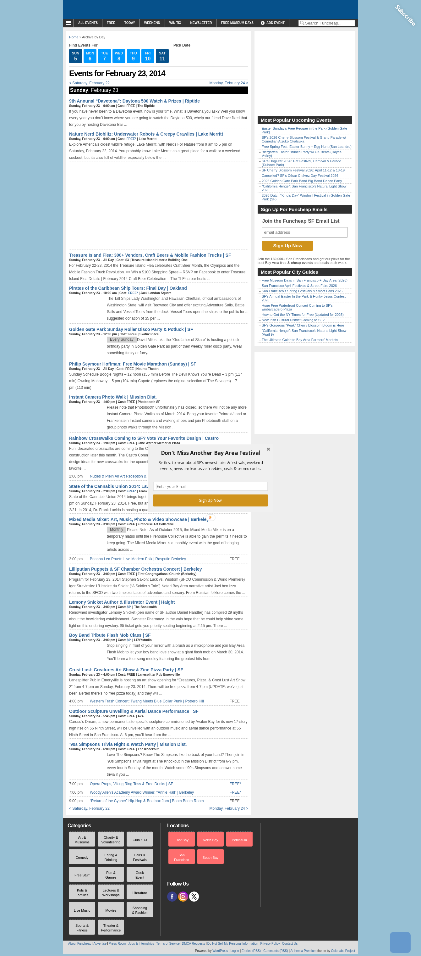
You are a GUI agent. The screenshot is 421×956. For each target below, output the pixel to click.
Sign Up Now (210, 500)
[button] (210, 452)
